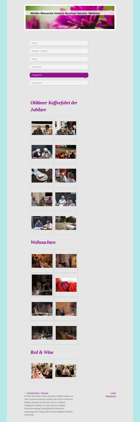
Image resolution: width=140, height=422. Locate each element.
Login (113, 393)
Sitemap (44, 393)
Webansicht (111, 396)
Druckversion (32, 393)
